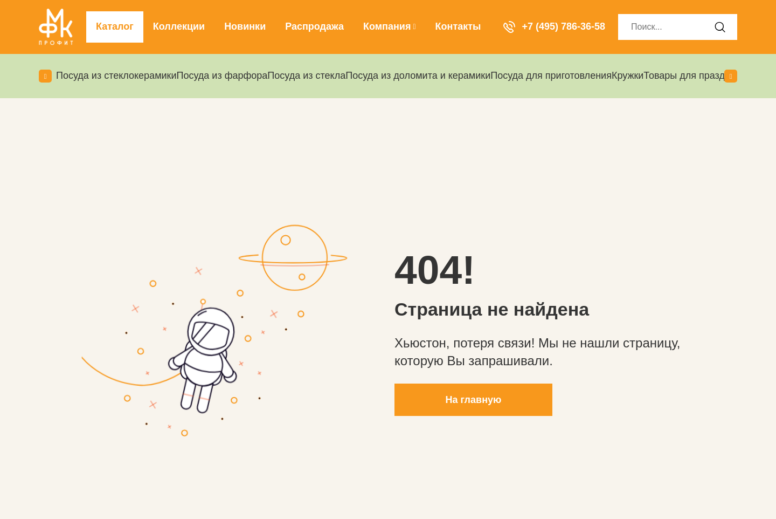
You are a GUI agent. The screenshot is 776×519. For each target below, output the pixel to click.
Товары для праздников (696, 75)
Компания (389, 26)
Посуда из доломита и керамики (417, 75)
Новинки (245, 26)
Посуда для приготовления (551, 75)
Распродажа (314, 26)
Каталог (115, 26)
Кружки (627, 75)
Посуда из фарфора (222, 75)
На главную (474, 399)
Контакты (458, 26)
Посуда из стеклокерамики (116, 75)
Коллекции (179, 26)
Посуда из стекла (306, 75)
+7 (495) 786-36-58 (554, 26)
